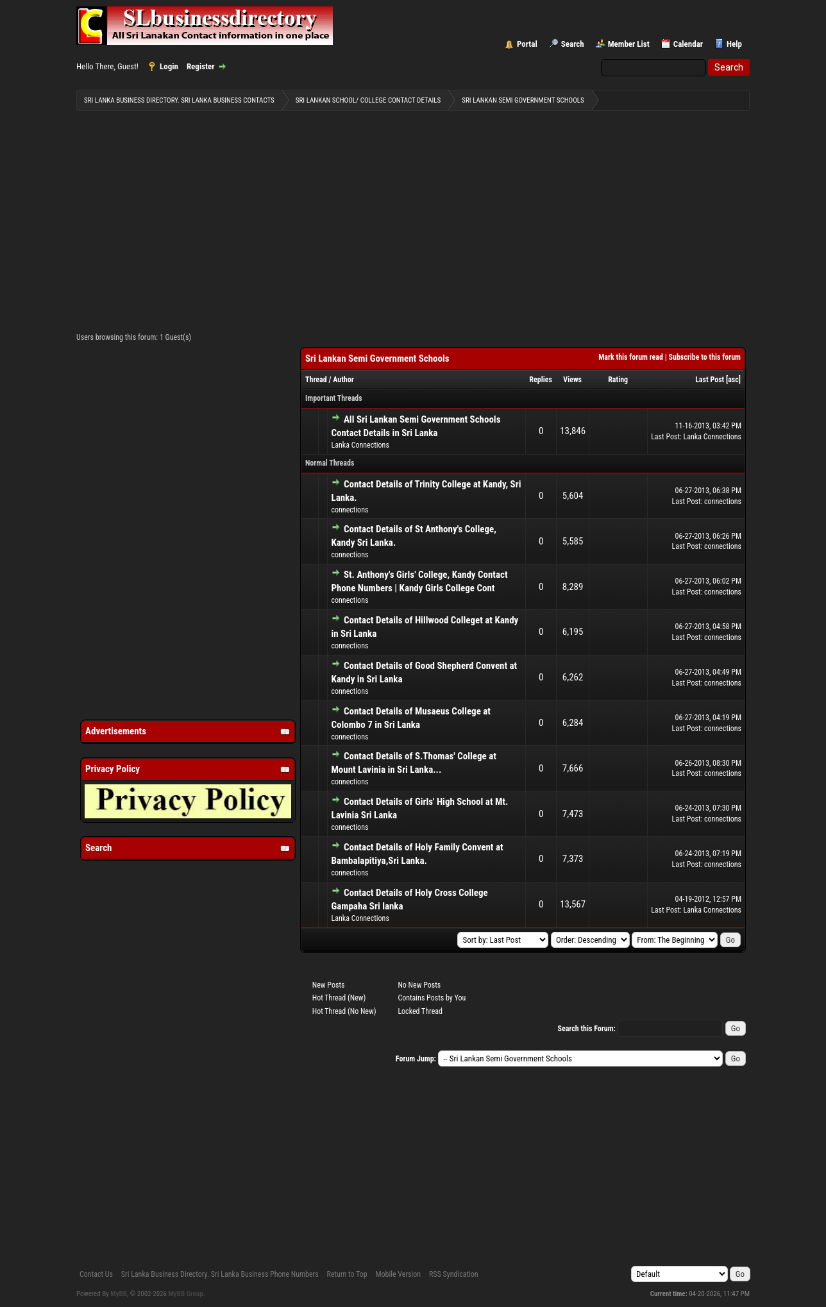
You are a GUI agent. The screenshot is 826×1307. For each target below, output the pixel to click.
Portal (527, 44)
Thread (316, 379)
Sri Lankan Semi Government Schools (523, 100)
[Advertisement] (413, 218)
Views (572, 379)
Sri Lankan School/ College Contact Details (368, 100)
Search (572, 44)
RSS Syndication (453, 1274)
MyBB (118, 1294)
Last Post (709, 379)
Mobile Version (398, 1274)
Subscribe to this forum (705, 357)
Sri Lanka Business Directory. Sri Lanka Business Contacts (179, 100)
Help (734, 44)
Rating (618, 379)
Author (343, 379)
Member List (629, 44)
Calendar (688, 44)
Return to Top (347, 1274)
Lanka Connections (360, 445)
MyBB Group (186, 1294)
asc (733, 379)
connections (349, 509)
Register (201, 66)
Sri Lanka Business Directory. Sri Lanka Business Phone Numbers (220, 1274)
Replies (540, 379)
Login (169, 66)
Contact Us (96, 1274)
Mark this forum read (630, 357)
